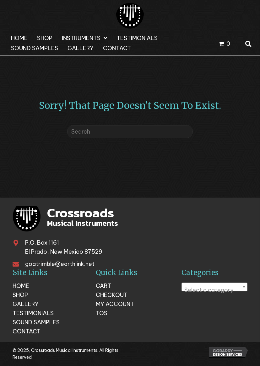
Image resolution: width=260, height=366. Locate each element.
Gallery (26, 304)
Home (21, 286)
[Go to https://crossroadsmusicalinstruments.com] (66, 219)
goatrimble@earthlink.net (60, 264)
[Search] (130, 131)
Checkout (111, 295)
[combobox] (214, 287)
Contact (27, 331)
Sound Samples (36, 322)
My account (115, 304)
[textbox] (214, 290)
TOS (101, 313)
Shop (20, 295)
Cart (103, 286)
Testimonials (33, 313)
